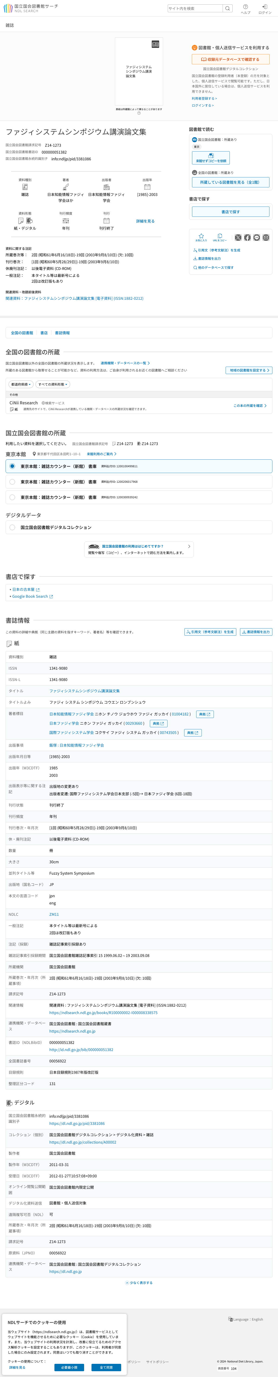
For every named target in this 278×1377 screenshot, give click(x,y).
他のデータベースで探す (213, 267)
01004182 (180, 714)
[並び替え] (21, 384)
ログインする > (203, 105)
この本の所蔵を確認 (251, 405)
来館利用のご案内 (102, 454)
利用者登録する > (204, 98)
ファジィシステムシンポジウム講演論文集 (84, 690)
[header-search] (200, 8)
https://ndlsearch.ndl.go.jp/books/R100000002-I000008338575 (103, 1012)
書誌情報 (62, 332)
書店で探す (230, 211)
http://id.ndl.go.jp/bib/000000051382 (81, 1049)
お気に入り (201, 237)
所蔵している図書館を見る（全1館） (231, 182)
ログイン (265, 9)
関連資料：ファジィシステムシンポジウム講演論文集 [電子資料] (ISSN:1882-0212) (74, 298)
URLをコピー (220, 237)
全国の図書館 (22, 332)
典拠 (205, 714)
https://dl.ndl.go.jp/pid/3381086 (77, 1123)
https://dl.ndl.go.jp (65, 1271)
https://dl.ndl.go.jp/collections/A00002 (82, 1142)
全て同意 (106, 1367)
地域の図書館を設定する (250, 370)
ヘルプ (245, 9)
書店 (44, 332)
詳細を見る (145, 221)
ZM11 (54, 914)
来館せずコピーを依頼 (211, 158)
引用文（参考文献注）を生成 (216, 250)
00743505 (168, 732)
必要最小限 (69, 1367)
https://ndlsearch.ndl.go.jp (72, 1031)
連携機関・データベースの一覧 (126, 363)
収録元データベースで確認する (230, 59)
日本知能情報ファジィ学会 (71, 714)
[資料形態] (52, 384)
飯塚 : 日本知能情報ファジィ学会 (76, 745)
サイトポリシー (157, 1361)
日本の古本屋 (26, 589)
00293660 (134, 723)
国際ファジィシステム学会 (71, 732)
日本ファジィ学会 (64, 723)
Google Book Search (33, 596)
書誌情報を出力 (207, 258)
